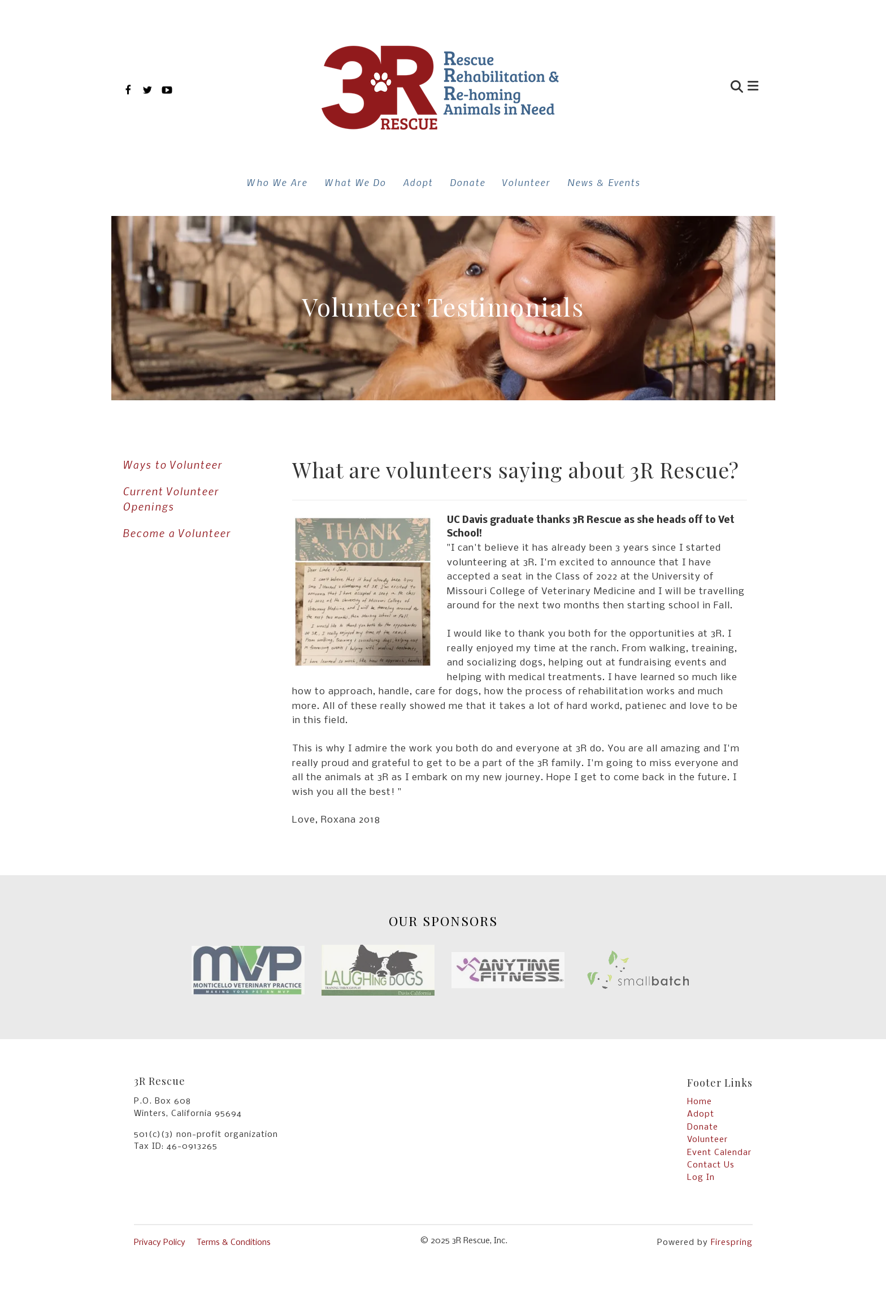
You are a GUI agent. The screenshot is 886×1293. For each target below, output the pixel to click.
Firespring (732, 1242)
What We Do (355, 182)
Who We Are (276, 182)
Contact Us (711, 1165)
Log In (701, 1177)
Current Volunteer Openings (171, 498)
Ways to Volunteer (172, 464)
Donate (467, 182)
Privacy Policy (159, 1242)
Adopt (418, 182)
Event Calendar (719, 1152)
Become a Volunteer (177, 533)
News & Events (603, 182)
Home (699, 1101)
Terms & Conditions (234, 1242)
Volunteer (526, 182)
